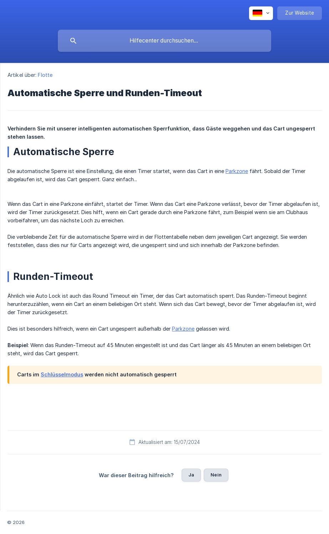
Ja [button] (191, 475)
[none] (261, 13)
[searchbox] (164, 41)
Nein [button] (216, 475)
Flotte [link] (45, 75)
